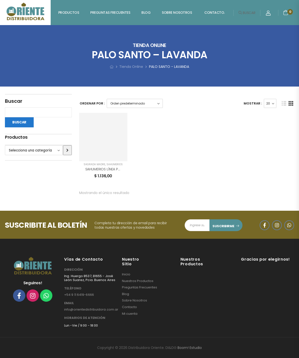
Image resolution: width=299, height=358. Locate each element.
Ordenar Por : (92, 103)
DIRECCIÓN (73, 270)
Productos (68, 12)
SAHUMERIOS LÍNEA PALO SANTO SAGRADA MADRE (125, 169)
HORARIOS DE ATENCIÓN (84, 318)
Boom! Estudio (190, 347)
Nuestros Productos (137, 281)
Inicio (126, 274)
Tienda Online (131, 66)
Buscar (13, 101)
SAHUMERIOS (114, 164)
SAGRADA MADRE (94, 164)
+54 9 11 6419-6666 (79, 294)
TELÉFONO (72, 288)
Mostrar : (253, 103)
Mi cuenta (129, 314)
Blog (145, 12)
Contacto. (214, 12)
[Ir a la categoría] (67, 150)
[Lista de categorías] (34, 150)
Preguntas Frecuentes (110, 12)
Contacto (129, 307)
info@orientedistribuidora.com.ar (91, 309)
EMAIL (69, 303)
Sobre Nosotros (177, 12)
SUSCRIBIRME (223, 226)
